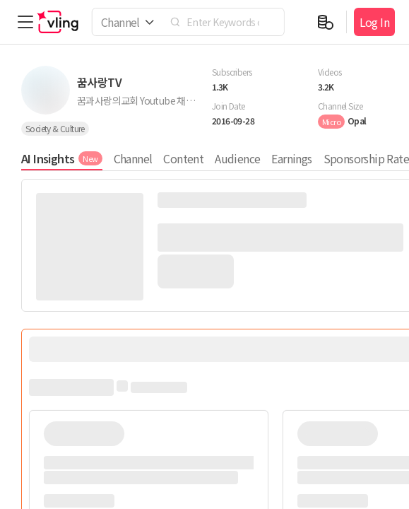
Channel (133, 158)
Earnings (291, 158)
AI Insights (61, 158)
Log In (374, 21)
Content (183, 158)
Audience (237, 158)
